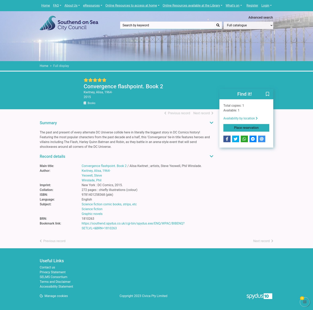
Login (265, 5)
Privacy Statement (52, 272)
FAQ (56, 5)
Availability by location (240, 118)
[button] (267, 94)
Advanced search (261, 17)
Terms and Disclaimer (55, 282)
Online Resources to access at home (131, 5)
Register (252, 5)
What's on (232, 5)
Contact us (47, 267)
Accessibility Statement (56, 286)
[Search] (218, 25)
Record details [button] (52, 156)
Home (45, 5)
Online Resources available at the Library (191, 5)
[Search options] (248, 25)
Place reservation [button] (251, 127)
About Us (70, 5)
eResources (91, 5)
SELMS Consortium (53, 277)
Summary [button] (48, 122)
